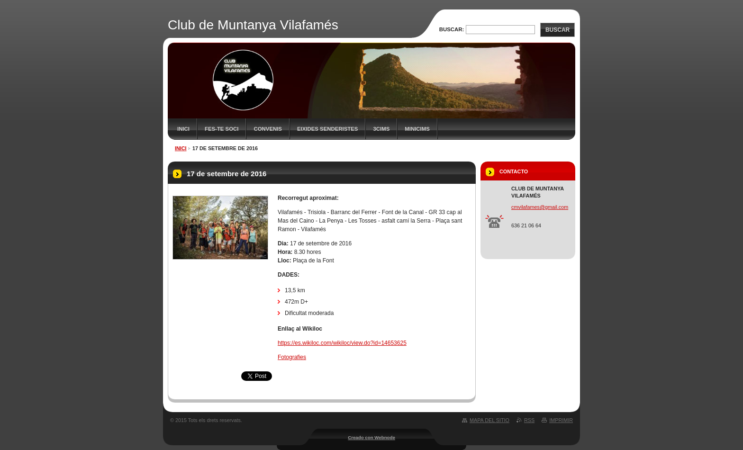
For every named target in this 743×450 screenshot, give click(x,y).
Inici (183, 129)
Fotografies (292, 357)
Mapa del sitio (489, 420)
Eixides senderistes (327, 129)
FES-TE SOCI (222, 129)
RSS (529, 420)
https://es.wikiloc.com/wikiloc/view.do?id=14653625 (342, 343)
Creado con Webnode (371, 437)
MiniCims (417, 129)
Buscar (557, 30)
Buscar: (451, 29)
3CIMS (381, 129)
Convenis (268, 129)
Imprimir (561, 420)
